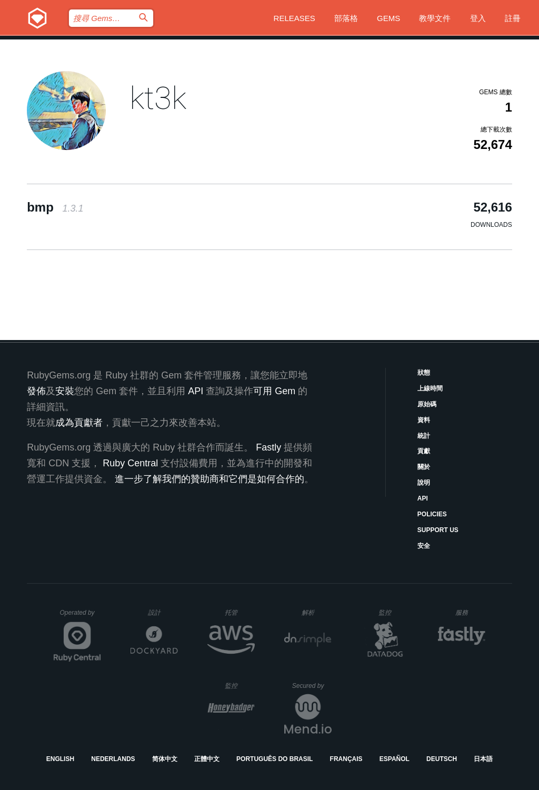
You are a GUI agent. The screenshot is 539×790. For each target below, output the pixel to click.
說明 (423, 482)
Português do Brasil (274, 759)
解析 (317, 612)
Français (346, 759)
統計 (423, 435)
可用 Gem (274, 391)
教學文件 (435, 18)
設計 (163, 612)
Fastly (268, 447)
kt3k (157, 98)
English (60, 759)
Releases (294, 18)
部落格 (346, 18)
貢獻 (423, 451)
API (422, 498)
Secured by (312, 685)
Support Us (437, 530)
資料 (423, 420)
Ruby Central (130, 463)
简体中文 (164, 759)
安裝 (64, 391)
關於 (423, 467)
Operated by (80, 616)
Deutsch (441, 759)
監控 (393, 612)
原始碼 (426, 404)
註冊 (513, 18)
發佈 (36, 391)
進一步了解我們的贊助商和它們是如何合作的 (209, 479)
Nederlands (113, 759)
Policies (432, 514)
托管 (238, 612)
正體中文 (206, 759)
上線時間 (430, 388)
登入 (478, 18)
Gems (388, 18)
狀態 (423, 372)
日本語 (483, 759)
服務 (470, 612)
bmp (55, 207)
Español (395, 759)
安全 (423, 545)
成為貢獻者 (79, 422)
